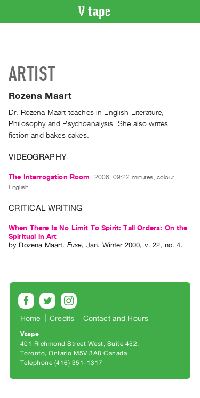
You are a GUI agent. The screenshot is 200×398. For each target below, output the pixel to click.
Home (30, 318)
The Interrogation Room (49, 177)
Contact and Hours (116, 318)
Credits (62, 318)
